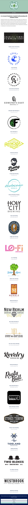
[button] (14, 12)
